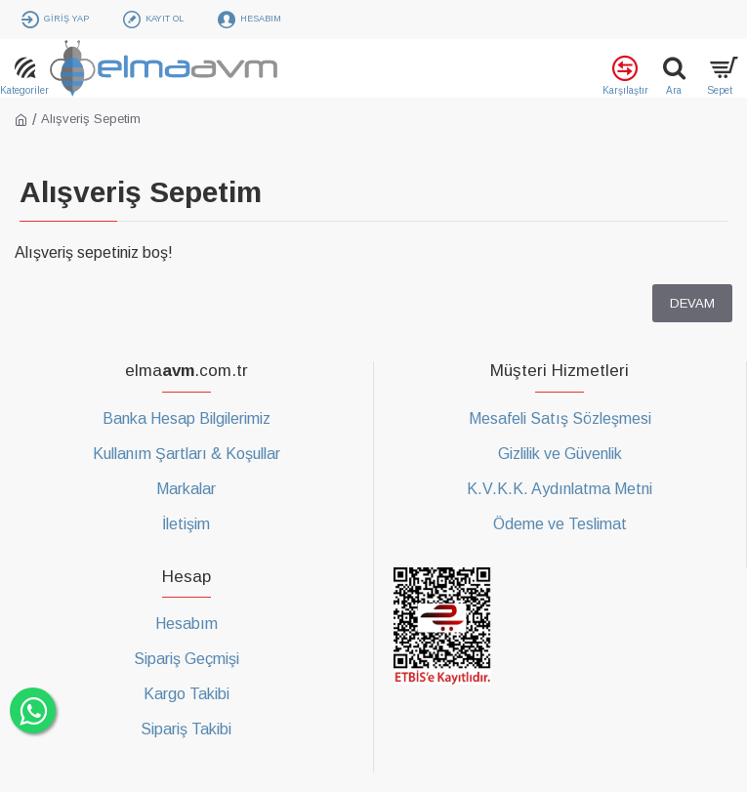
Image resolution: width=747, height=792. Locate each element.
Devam (692, 303)
